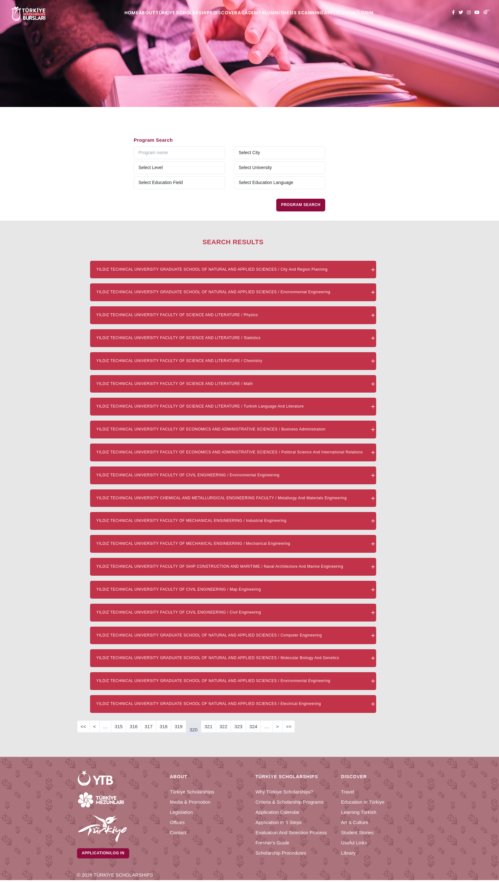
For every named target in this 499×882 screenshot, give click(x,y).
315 (119, 726)
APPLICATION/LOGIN (377, 13)
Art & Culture (355, 822)
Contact (178, 832)
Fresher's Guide (272, 842)
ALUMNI (285, 13)
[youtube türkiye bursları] (477, 12)
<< (83, 726)
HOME (106, 13)
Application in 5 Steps (279, 822)
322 (224, 726)
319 (178, 726)
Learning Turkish (358, 812)
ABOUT (130, 13)
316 (133, 726)
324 (253, 726)
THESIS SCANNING (324, 13)
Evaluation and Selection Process (291, 832)
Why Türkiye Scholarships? (284, 791)
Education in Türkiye (362, 802)
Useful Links (354, 842)
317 (148, 726)
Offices (177, 822)
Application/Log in (104, 854)
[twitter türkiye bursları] (461, 12)
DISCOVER (223, 13)
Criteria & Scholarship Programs (290, 802)
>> (289, 726)
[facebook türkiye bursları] (453, 12)
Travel (347, 791)
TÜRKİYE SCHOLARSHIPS (175, 13)
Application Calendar (277, 812)
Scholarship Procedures (281, 853)
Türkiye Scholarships (192, 791)
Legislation (181, 812)
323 (238, 726)
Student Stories (357, 832)
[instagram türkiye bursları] (469, 12)
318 (163, 726)
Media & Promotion (190, 802)
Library (348, 853)
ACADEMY (255, 13)
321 (208, 726)
